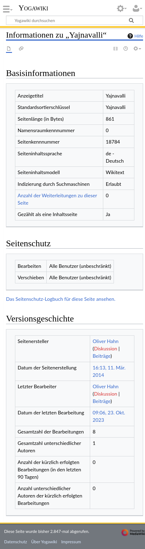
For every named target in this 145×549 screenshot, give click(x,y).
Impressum (71, 541)
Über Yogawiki (44, 541)
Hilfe (134, 36)
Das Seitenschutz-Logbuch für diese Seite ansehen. (61, 299)
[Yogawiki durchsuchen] (74, 20)
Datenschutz (15, 541)
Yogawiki (33, 8)
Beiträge (101, 356)
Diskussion (105, 348)
